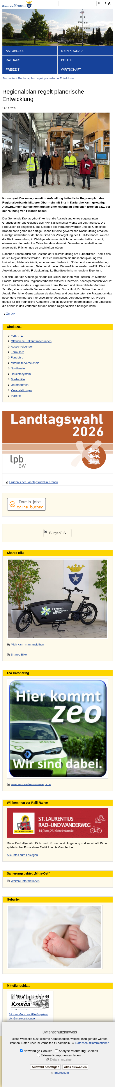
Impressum (62, 1072)
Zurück (10, 313)
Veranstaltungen (21, 390)
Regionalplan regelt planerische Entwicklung (46, 78)
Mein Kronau (72, 50)
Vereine (16, 395)
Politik (67, 60)
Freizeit (12, 69)
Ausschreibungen (22, 346)
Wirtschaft (71, 69)
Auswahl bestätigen (45, 1067)
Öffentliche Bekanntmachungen (31, 341)
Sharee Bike (19, 654)
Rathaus (13, 60)
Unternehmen (20, 384)
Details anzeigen (61, 1059)
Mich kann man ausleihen (27, 644)
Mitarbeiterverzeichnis (25, 363)
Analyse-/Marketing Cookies (78, 1051)
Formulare (17, 352)
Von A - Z (17, 335)
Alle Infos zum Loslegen (22, 855)
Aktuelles (15, 50)
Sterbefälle (18, 379)
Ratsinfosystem (21, 374)
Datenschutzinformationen (92, 1043)
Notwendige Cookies (37, 1051)
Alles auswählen (75, 1067)
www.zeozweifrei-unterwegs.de (31, 784)
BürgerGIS (57, 533)
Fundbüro (17, 357)
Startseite (8, 78)
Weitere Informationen (25, 881)
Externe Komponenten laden (61, 1055)
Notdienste (18, 368)
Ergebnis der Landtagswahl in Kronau (33, 482)
